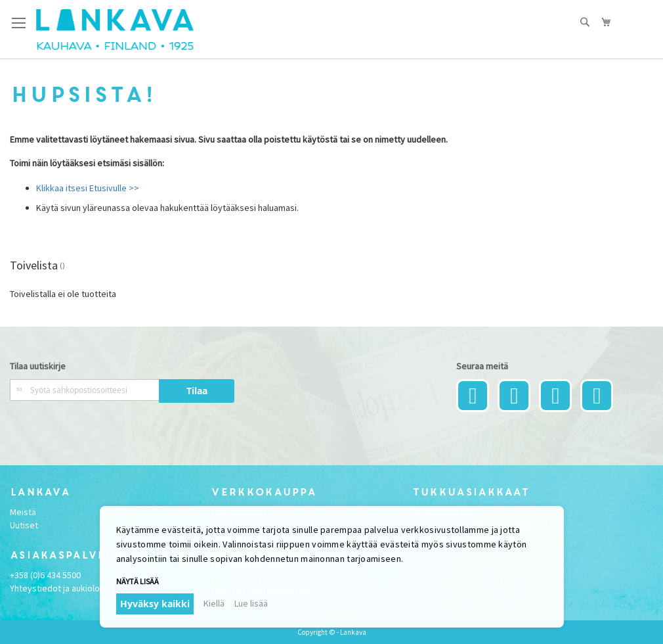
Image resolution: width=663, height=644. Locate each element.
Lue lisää (251, 603)
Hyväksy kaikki (155, 603)
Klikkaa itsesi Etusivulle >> (87, 188)
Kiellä (214, 603)
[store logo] (115, 29)
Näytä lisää (137, 581)
